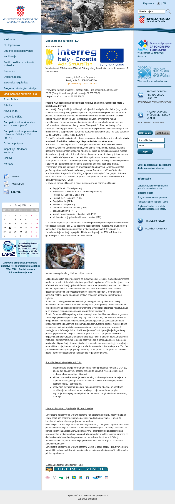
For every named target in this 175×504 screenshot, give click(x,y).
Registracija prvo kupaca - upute (153, 202)
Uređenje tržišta (13, 116)
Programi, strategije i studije (20, 88)
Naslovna (9, 39)
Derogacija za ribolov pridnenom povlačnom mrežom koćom (153, 187)
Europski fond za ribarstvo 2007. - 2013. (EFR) (19, 124)
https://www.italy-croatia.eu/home (81, 83)
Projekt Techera (11, 99)
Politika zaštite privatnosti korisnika (19, 64)
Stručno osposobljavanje (18, 50)
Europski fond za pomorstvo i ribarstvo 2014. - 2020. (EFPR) (20, 134)
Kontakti (8, 163)
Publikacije (10, 56)
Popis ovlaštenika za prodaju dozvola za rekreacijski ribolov (152, 207)
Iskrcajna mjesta (145, 193)
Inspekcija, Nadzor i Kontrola (15, 150)
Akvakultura (11, 110)
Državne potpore (13, 143)
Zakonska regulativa (16, 82)
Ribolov (8, 105)
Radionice (10, 71)
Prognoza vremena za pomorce (152, 197)
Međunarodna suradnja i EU (20, 93)
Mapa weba (148, 3)
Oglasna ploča (12, 76)
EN (164, 3)
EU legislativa (12, 45)
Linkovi (8, 157)
